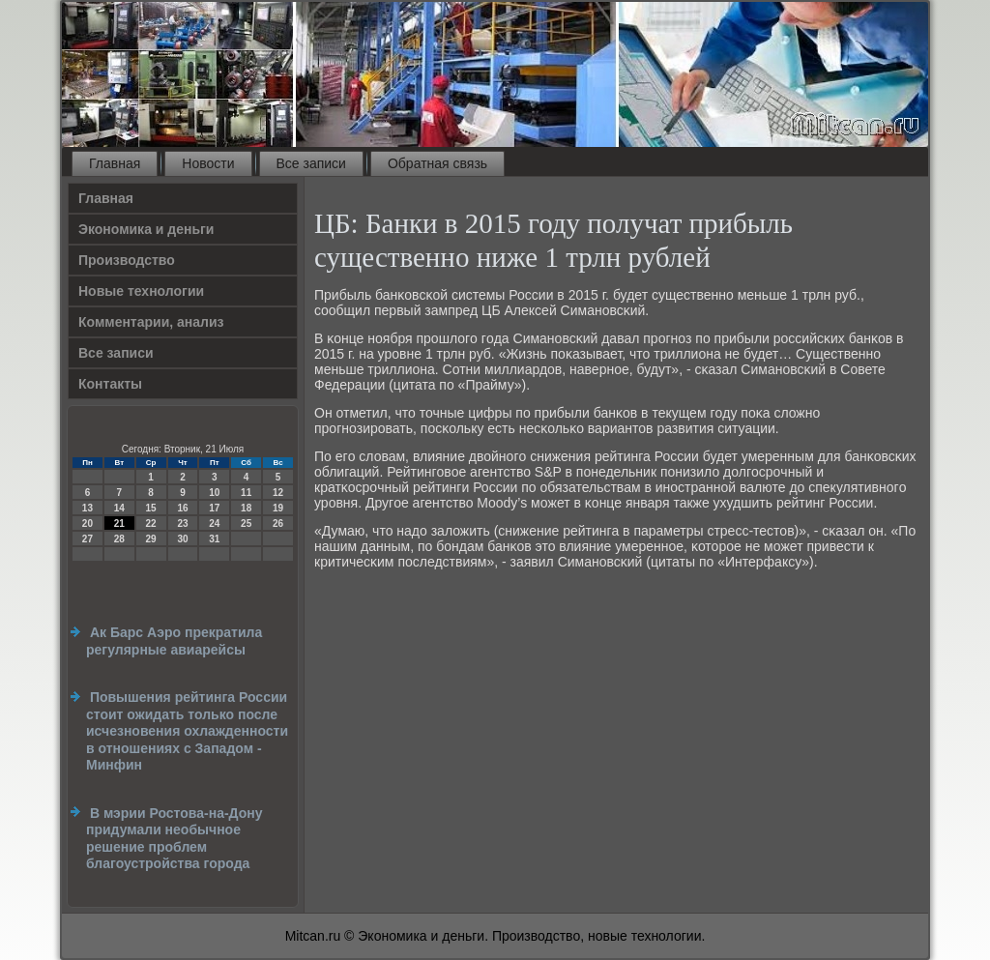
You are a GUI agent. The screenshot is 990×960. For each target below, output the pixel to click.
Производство (126, 260)
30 (182, 539)
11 (246, 492)
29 (151, 539)
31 (214, 539)
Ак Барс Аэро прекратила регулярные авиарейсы (174, 641)
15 (151, 508)
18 (246, 508)
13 (87, 508)
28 (119, 539)
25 (246, 523)
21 (119, 523)
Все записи (311, 163)
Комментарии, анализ (151, 322)
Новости (208, 163)
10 (214, 492)
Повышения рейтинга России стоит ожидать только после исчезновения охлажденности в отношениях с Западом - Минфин (187, 730)
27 (87, 539)
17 (214, 508)
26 (278, 523)
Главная (114, 163)
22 (151, 523)
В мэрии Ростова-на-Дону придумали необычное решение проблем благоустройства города (174, 838)
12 (278, 492)
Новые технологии (141, 291)
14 (119, 508)
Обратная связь (437, 163)
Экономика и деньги (146, 229)
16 (182, 508)
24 (214, 523)
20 (87, 523)
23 (182, 523)
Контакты (110, 384)
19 (278, 508)
